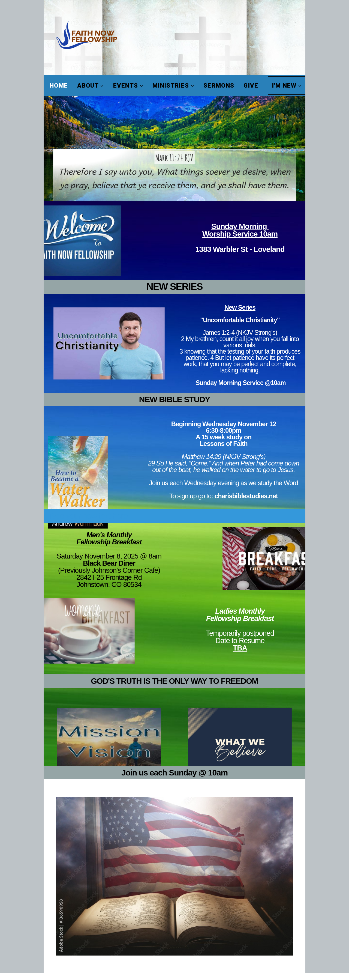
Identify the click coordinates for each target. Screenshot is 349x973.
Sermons (218, 85)
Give (250, 85)
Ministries (173, 85)
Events (128, 85)
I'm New (287, 85)
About (90, 85)
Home (59, 85)
